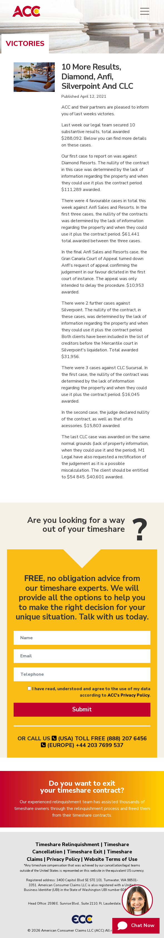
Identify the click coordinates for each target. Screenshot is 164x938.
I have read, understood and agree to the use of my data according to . (89, 692)
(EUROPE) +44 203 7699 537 (82, 745)
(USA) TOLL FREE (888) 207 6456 (99, 738)
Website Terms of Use (110, 859)
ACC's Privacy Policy (128, 695)
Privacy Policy (63, 859)
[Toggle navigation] (145, 11)
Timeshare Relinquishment (67, 844)
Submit (82, 709)
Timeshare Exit (85, 851)
